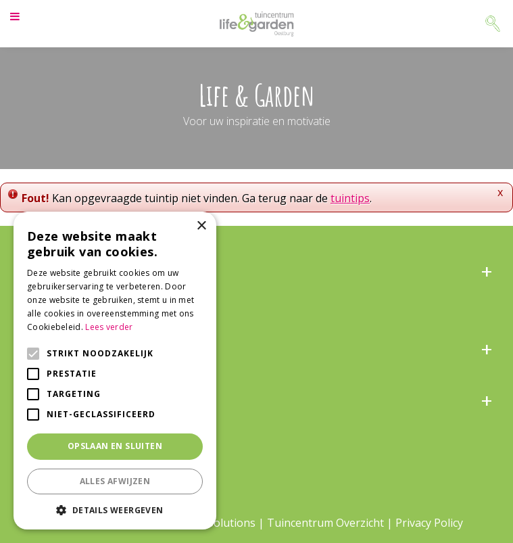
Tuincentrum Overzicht (325, 522)
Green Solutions (214, 522)
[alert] (115, 370)
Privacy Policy (429, 522)
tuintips (350, 198)
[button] (115, 509)
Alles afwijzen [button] (115, 481)
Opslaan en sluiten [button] (115, 446)
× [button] (201, 226)
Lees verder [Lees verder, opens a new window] (108, 327)
